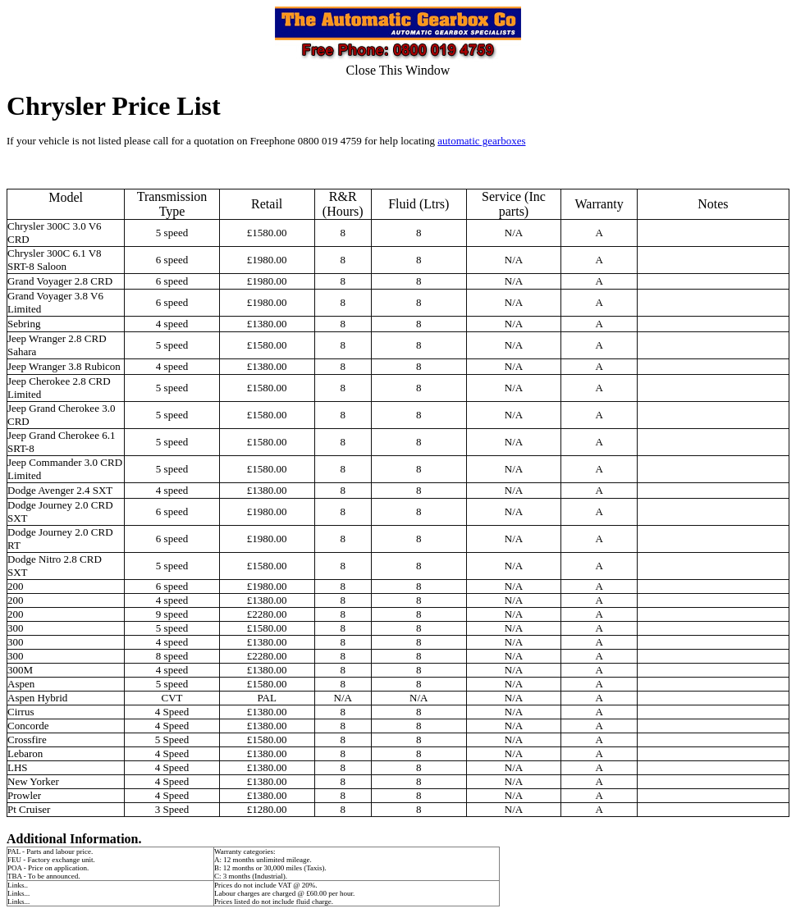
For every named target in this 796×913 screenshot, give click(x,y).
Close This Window (398, 70)
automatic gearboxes (481, 141)
